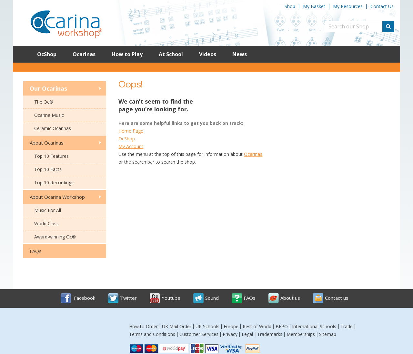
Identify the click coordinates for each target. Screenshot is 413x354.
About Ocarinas (47, 142)
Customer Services (198, 334)
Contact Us (382, 6)
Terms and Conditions (152, 334)
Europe (231, 326)
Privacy (230, 334)
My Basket (314, 6)
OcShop (46, 54)
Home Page (130, 131)
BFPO (282, 326)
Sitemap (327, 334)
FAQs (36, 251)
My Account (130, 146)
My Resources (348, 6)
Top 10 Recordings (54, 182)
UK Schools (207, 326)
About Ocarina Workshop (57, 197)
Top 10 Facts (48, 169)
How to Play (127, 54)
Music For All (47, 210)
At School (171, 54)
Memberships (301, 334)
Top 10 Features (51, 156)
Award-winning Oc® (55, 237)
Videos (207, 54)
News (239, 54)
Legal (247, 334)
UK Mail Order (176, 326)
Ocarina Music (49, 115)
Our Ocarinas (48, 88)
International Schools (314, 326)
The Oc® (43, 102)
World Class (46, 223)
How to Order (143, 326)
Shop (290, 6)
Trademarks (269, 334)
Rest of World (257, 326)
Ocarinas (84, 54)
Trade (346, 326)
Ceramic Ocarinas (52, 128)
